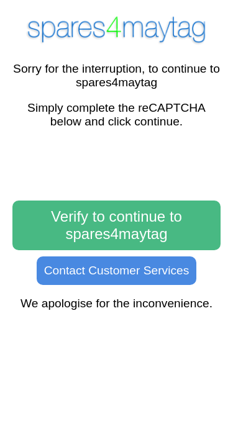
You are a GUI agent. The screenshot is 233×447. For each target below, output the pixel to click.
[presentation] (116, 165)
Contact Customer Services (117, 270)
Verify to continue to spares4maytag (116, 225)
